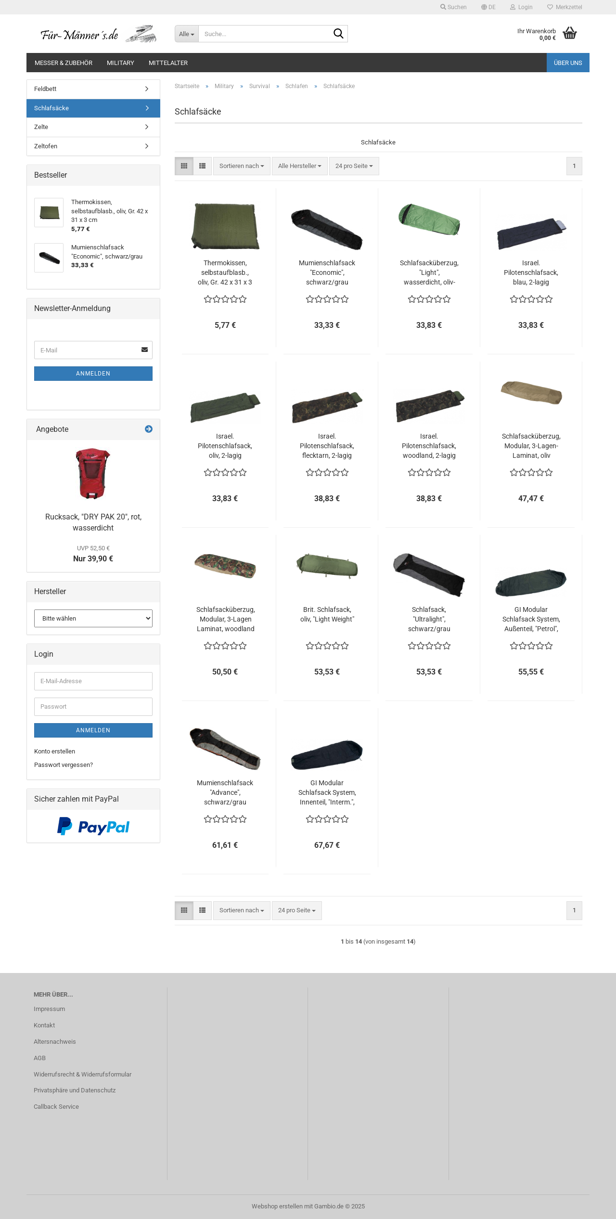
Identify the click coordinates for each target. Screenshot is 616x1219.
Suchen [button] (453, 7)
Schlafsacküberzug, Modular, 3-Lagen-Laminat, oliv (531, 445)
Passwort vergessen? (63, 764)
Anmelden (93, 373)
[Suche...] (186, 33)
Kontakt (44, 1025)
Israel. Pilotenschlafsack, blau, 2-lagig (531, 272)
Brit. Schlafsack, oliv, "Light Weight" (327, 614)
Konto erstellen (54, 751)
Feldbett (45, 88)
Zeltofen (45, 146)
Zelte (41, 126)
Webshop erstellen (277, 1206)
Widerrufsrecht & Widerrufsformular (82, 1074)
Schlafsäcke (51, 108)
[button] (488, 7)
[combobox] (241, 166)
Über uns (568, 62)
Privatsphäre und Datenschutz (75, 1090)
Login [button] (521, 7)
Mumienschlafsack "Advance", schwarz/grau (225, 792)
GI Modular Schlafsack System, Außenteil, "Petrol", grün (531, 620)
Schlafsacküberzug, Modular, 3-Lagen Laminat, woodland (225, 619)
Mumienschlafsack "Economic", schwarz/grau (327, 272)
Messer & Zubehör (63, 62)
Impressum (49, 1008)
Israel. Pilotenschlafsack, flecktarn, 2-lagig (327, 445)
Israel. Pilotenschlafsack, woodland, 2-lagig (429, 445)
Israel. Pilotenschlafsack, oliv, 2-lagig (225, 445)
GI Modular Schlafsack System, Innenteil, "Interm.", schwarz (327, 793)
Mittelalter (168, 62)
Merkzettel (564, 7)
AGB (40, 1058)
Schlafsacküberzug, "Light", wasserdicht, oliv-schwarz (429, 273)
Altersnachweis (55, 1041)
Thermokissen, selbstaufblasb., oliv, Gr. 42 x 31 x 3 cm (225, 273)
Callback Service (56, 1106)
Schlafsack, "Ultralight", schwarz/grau (429, 619)
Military (120, 62)
